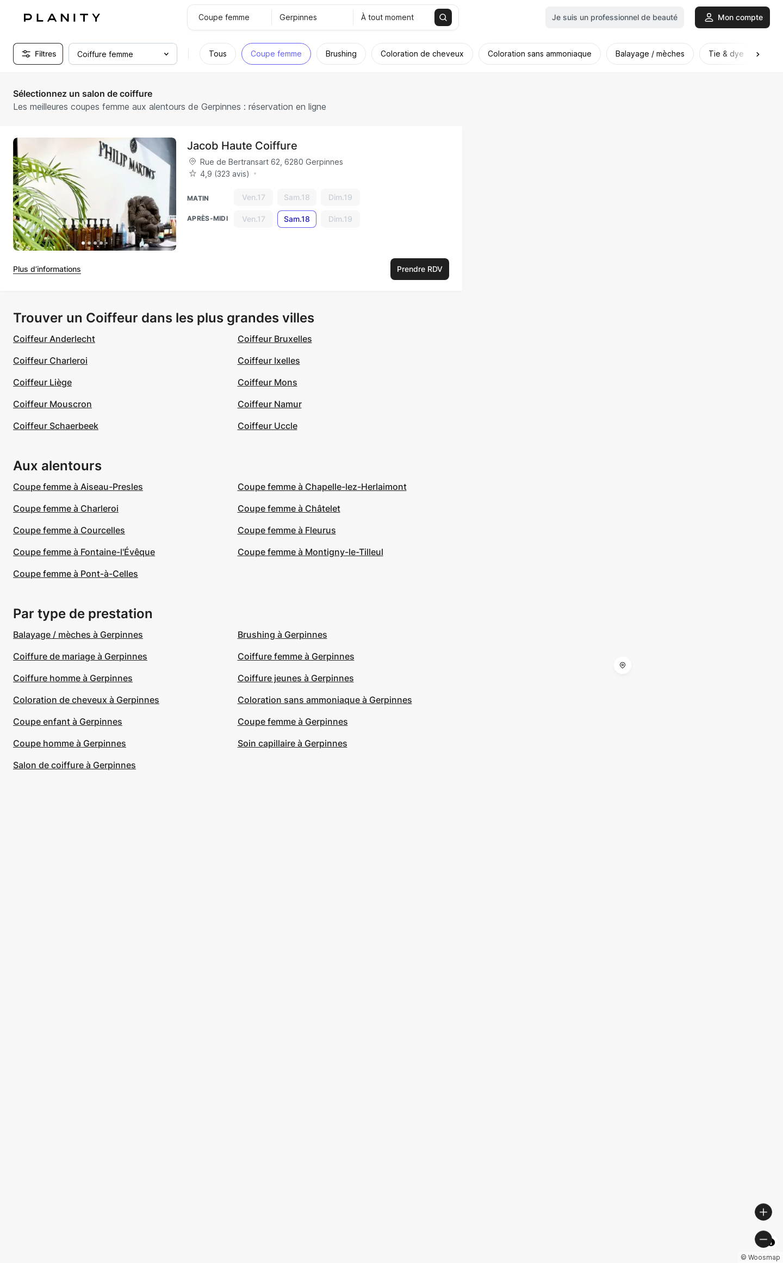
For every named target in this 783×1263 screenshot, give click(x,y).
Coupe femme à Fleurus (287, 530)
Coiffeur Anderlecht (54, 338)
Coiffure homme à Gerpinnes (73, 678)
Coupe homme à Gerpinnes (69, 743)
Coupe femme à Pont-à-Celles (75, 573)
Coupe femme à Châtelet (289, 508)
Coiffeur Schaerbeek (55, 425)
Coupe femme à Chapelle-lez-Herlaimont (322, 486)
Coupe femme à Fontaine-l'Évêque (84, 551)
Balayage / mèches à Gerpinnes (78, 634)
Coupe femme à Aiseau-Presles (78, 486)
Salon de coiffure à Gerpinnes (74, 765)
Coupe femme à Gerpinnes (293, 721)
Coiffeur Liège (42, 382)
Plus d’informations (47, 268)
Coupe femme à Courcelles (69, 530)
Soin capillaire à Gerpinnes (292, 743)
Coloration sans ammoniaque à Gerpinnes (325, 699)
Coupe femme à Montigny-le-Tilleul (310, 551)
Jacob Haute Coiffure (242, 145)
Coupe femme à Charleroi (66, 508)
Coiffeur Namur (270, 404)
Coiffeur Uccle (267, 425)
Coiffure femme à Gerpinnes (296, 656)
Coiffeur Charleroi (50, 360)
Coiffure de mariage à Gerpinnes (80, 656)
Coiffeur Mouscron (52, 404)
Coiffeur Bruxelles (275, 338)
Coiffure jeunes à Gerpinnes (296, 678)
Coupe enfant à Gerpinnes (67, 721)
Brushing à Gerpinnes (282, 634)
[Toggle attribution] (771, 1253)
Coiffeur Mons (267, 382)
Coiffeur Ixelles (269, 360)
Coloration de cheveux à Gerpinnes (86, 699)
